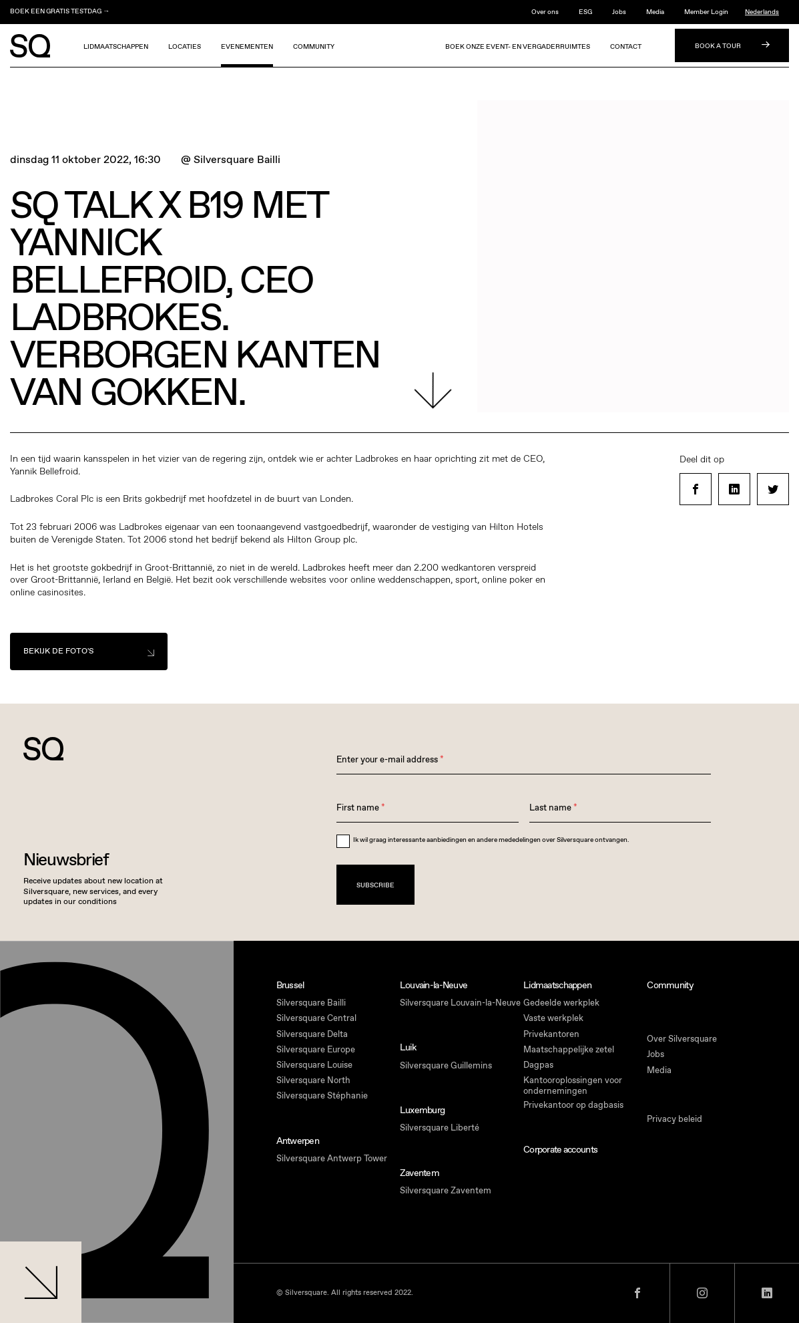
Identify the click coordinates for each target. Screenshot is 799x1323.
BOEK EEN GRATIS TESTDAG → (59, 11)
